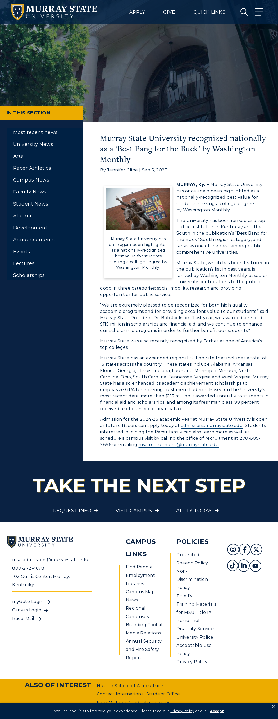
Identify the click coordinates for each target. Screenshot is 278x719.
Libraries (135, 583)
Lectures (24, 263)
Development (30, 228)
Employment (140, 575)
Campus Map (140, 591)
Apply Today (194, 510)
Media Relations (143, 632)
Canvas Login (26, 610)
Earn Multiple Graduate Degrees (133, 702)
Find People (139, 566)
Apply (137, 12)
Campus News (31, 180)
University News (33, 144)
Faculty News (30, 192)
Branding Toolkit (144, 624)
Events (21, 251)
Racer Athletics (32, 168)
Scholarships (29, 275)
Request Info (72, 510)
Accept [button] (217, 711)
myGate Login (27, 601)
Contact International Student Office (138, 694)
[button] (273, 706)
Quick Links (209, 12)
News (132, 599)
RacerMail (23, 618)
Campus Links (141, 548)
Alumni (22, 216)
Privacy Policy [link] (182, 711)
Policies (192, 541)
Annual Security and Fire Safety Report (144, 649)
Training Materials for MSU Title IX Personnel (196, 612)
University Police (194, 637)
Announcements (34, 240)
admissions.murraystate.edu (212, 425)
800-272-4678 (28, 568)
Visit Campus (134, 510)
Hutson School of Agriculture (130, 685)
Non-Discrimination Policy (192, 579)
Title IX (184, 596)
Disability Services (195, 628)
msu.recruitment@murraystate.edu (179, 444)
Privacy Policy (191, 661)
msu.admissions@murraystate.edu (50, 559)
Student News (30, 204)
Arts (18, 156)
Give (169, 12)
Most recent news (35, 132)
